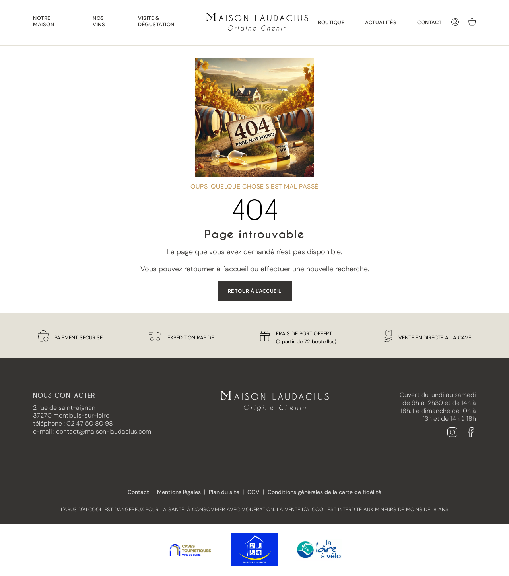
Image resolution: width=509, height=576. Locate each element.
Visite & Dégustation (156, 21)
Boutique (331, 22)
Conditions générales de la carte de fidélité (324, 492)
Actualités (380, 22)
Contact (429, 22)
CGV (253, 492)
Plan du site (224, 492)
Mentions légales (179, 492)
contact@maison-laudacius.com (103, 431)
